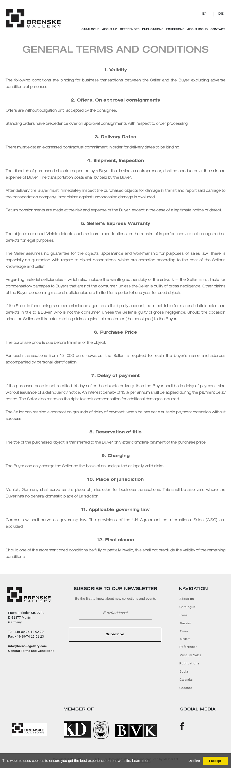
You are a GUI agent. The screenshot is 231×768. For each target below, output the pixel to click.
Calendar (186, 679)
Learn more (141, 761)
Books (184, 671)
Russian (185, 623)
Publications (152, 29)
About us (186, 599)
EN (205, 14)
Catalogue (92, 29)
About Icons (196, 29)
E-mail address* (115, 613)
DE (221, 14)
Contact (216, 29)
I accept (215, 761)
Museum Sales (190, 655)
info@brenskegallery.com (27, 646)
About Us (110, 29)
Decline (194, 761)
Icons (183, 615)
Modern (185, 639)
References (130, 29)
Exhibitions (175, 29)
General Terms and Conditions (31, 650)
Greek (184, 631)
